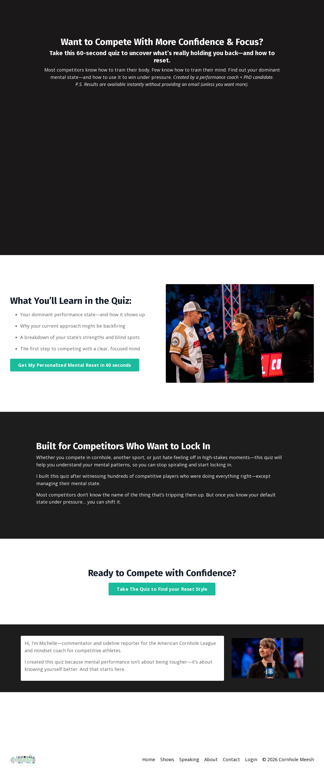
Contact (231, 759)
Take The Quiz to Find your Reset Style (162, 589)
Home (148, 759)
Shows (167, 759)
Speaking (189, 759)
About (211, 759)
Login (251, 759)
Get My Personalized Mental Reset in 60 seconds (74, 365)
